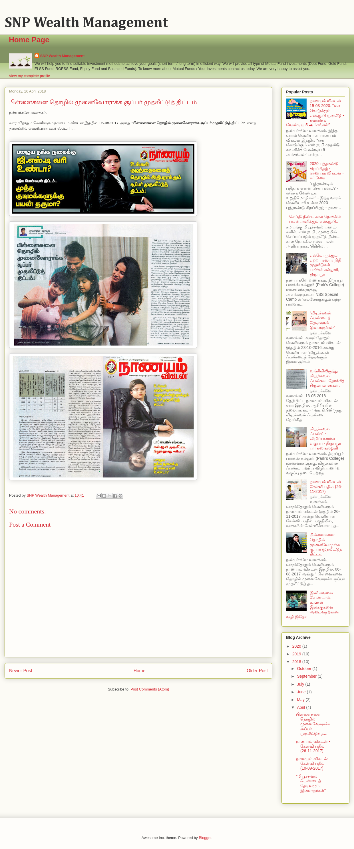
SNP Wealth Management (86, 23)
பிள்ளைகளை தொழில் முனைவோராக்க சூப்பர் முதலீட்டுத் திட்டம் (326, 544)
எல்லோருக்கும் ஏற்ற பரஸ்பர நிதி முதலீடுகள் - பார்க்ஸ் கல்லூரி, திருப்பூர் (325, 265)
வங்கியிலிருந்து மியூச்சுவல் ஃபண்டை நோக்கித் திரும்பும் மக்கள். (327, 378)
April (301, 707)
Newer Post (20, 670)
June (302, 692)
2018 (297, 661)
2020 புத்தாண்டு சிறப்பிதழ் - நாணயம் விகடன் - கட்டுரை (327, 170)
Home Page (29, 39)
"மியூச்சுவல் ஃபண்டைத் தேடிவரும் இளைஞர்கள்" (322, 320)
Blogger (205, 838)
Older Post (257, 670)
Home (140, 670)
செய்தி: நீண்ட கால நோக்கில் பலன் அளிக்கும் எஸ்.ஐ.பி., (315, 219)
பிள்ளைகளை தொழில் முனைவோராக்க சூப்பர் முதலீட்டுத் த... (313, 724)
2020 (297, 646)
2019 (297, 654)
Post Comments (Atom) (149, 689)
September (307, 676)
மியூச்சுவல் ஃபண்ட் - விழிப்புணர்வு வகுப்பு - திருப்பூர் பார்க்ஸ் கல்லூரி (325, 438)
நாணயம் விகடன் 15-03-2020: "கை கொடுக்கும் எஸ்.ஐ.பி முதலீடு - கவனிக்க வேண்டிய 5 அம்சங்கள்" (315, 113)
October (304, 668)
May (301, 699)
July (301, 684)
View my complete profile (29, 76)
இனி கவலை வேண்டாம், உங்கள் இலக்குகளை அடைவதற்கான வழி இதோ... (312, 605)
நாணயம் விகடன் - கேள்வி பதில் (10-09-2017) (313, 763)
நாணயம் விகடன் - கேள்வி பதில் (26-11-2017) (327, 486)
